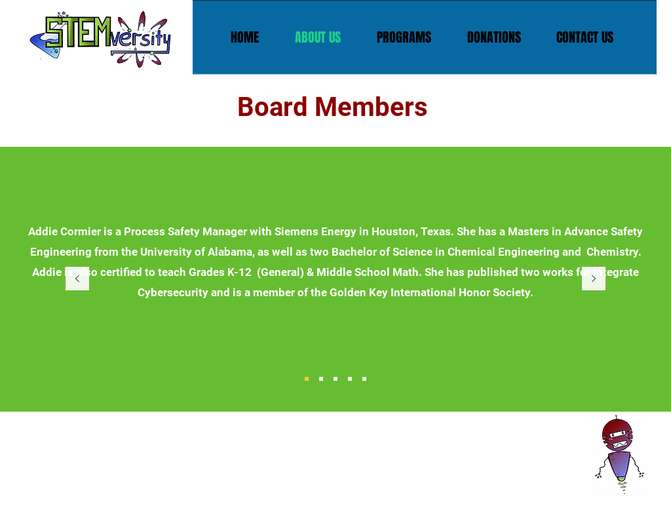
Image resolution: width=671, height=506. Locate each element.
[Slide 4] (350, 379)
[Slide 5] (364, 379)
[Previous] (77, 279)
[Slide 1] (307, 379)
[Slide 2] (321, 379)
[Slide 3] (335, 379)
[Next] (593, 279)
